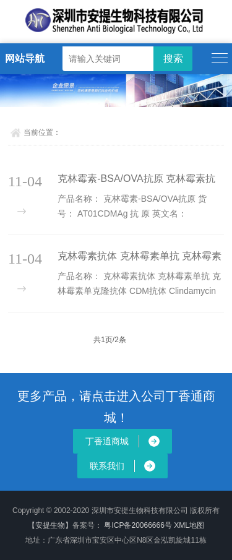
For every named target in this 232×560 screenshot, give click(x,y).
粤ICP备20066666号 (139, 525)
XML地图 (189, 525)
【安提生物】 (50, 525)
